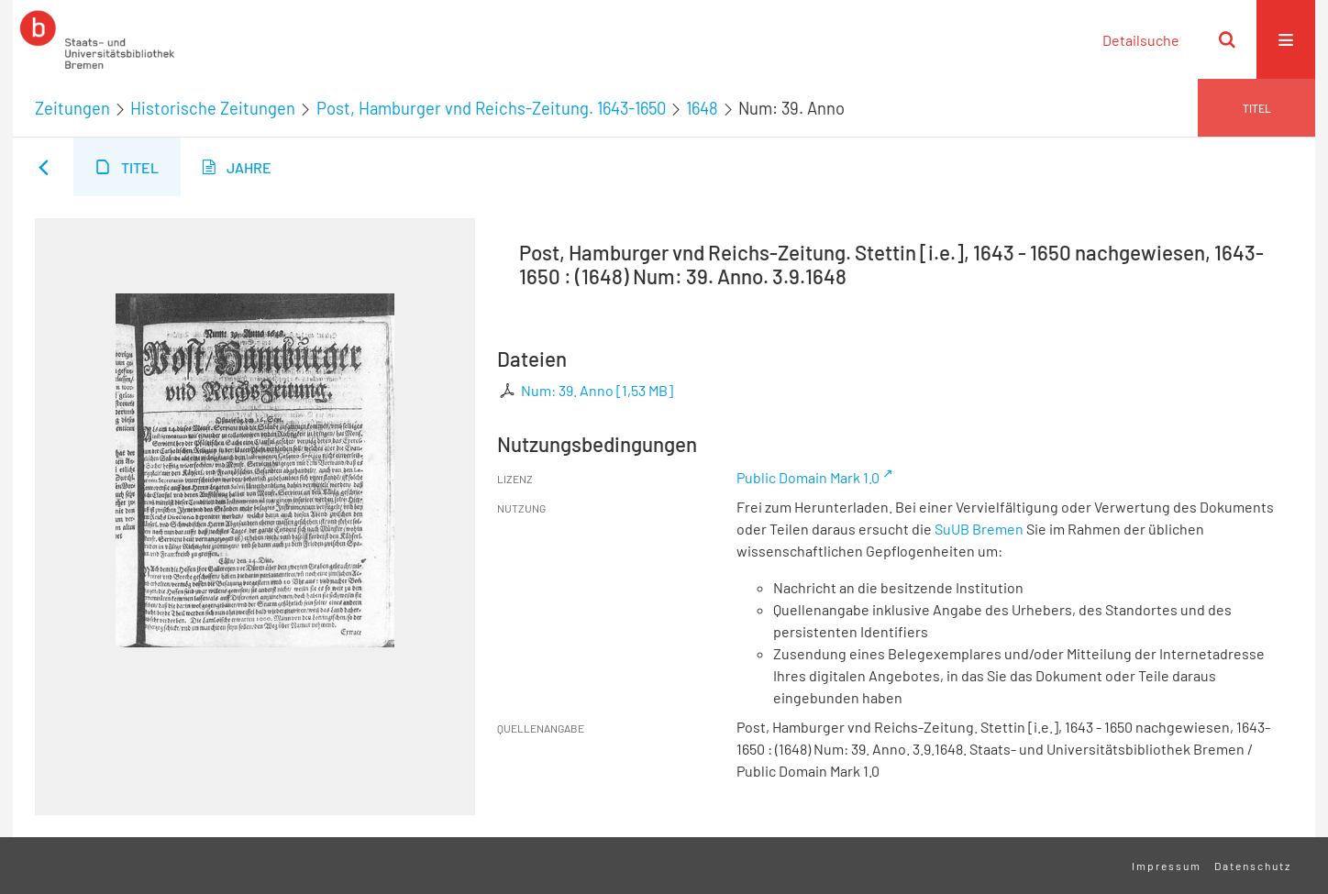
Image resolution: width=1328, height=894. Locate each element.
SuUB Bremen (979, 528)
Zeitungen (72, 108)
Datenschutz (1252, 865)
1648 (702, 108)
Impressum (1166, 865)
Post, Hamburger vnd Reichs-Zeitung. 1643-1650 (491, 108)
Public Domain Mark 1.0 (808, 477)
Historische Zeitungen (212, 108)
